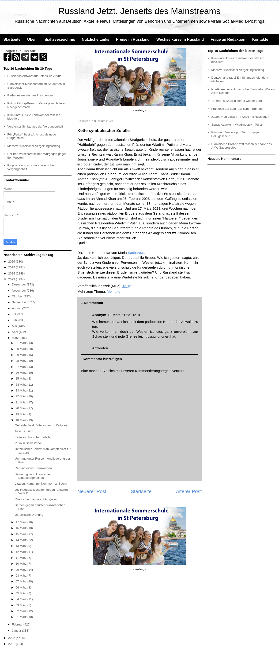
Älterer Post (189, 491)
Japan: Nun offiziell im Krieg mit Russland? (240, 116)
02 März (21, 611)
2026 (12, 261)
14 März (21, 540)
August (17, 308)
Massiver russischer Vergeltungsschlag (33, 146)
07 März (21, 581)
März (16, 338)
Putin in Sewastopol (28, 443)
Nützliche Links (95, 39)
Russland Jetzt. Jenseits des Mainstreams (140, 11)
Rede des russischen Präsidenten (30, 95)
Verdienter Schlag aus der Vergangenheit (35, 126)
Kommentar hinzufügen (102, 359)
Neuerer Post (91, 491)
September (20, 302)
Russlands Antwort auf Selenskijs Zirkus (34, 76)
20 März (21, 408)
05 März (21, 593)
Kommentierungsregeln (153, 371)
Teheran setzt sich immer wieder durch (237, 100)
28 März (21, 360)
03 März (21, 605)
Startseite (11, 39)
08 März (21, 575)
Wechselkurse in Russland (180, 39)
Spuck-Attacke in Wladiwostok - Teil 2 (236, 124)
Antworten (100, 348)
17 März (21, 522)
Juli (14, 314)
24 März (21, 384)
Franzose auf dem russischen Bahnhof (237, 108)
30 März (21, 349)
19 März (21, 414)
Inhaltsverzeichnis (58, 39)
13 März (21, 546)
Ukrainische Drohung (29, 514)
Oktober (18, 296)
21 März (21, 402)
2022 (12, 638)
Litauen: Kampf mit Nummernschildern (41, 483)
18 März (21, 420)
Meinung (114, 291)
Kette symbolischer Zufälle (32, 437)
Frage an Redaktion (228, 39)
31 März (21, 343)
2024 (12, 273)
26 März (21, 372)
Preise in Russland (133, 39)
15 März (21, 534)
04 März (21, 599)
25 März (21, 378)
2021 (12, 644)
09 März (21, 569)
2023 (12, 279)
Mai (15, 326)
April (15, 332)
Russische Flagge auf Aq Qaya (36, 499)
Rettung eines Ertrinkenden (33, 468)
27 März (21, 367)
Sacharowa (136, 253)
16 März (21, 528)
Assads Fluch (24, 431)
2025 (12, 267)
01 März (21, 617)
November (19, 290)
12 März (21, 552)
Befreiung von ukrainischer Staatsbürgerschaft (33, 476)
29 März (21, 355)
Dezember (19, 284)
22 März (21, 396)
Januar (17, 630)
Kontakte (260, 39)
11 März (21, 558)
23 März (21, 390)
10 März (21, 563)
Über (31, 39)
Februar (17, 624)
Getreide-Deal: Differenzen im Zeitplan (41, 425)
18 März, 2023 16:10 (124, 315)
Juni (15, 320)
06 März (21, 587)
